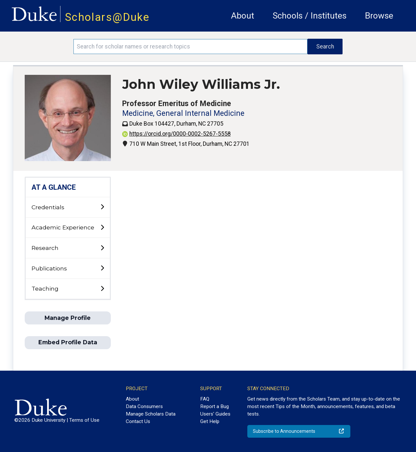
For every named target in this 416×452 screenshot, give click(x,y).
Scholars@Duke (107, 17)
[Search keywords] (190, 46)
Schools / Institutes (309, 16)
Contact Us (138, 421)
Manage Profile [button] (68, 317)
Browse (379, 16)
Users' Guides (215, 414)
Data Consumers (144, 406)
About (242, 16)
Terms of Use (84, 420)
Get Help (209, 421)
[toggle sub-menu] (102, 207)
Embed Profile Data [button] (67, 342)
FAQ (204, 399)
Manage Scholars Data (151, 414)
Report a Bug (214, 406)
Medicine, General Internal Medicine (183, 113)
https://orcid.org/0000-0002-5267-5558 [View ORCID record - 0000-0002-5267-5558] (176, 133)
